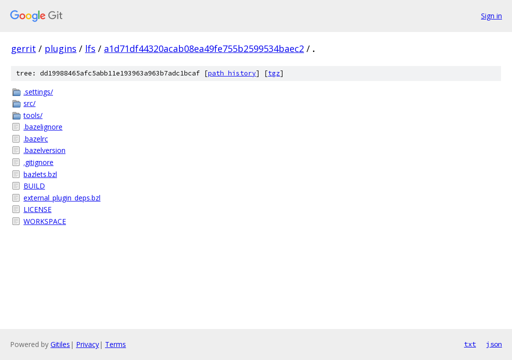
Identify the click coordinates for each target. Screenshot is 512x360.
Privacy (87, 344)
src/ (30, 103)
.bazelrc (36, 139)
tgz (274, 73)
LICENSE (38, 209)
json (494, 344)
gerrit (23, 48)
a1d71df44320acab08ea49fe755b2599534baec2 (204, 48)
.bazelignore (43, 127)
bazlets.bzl (40, 174)
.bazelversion (45, 150)
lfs (90, 48)
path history (232, 73)
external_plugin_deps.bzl (62, 197)
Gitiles (60, 344)
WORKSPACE (45, 221)
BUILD (34, 185)
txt (470, 344)
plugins (60, 48)
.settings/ (38, 91)
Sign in (491, 15)
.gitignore (39, 162)
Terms (115, 344)
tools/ (33, 115)
